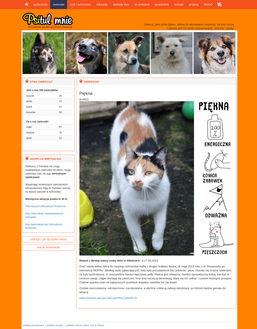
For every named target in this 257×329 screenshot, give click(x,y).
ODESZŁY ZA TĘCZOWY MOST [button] (48, 239)
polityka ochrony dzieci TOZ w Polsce (85, 325)
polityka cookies (55, 325)
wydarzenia (40, 4)
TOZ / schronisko (80, 4)
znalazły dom (121, 4)
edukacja (102, 4)
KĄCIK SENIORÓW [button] (48, 247)
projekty (194, 4)
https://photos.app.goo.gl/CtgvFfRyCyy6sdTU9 (108, 297)
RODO (208, 4)
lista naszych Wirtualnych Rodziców (45, 206)
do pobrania (142, 4)
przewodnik (162, 4)
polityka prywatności (33, 325)
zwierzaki (58, 4)
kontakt (179, 4)
